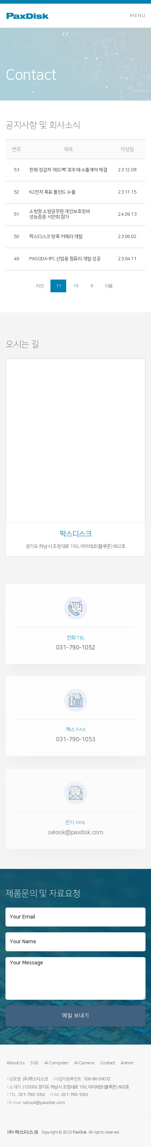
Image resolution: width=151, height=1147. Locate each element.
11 (58, 286)
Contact (107, 1063)
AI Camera (84, 1063)
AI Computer (56, 1063)
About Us (15, 1063)
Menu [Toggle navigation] (138, 16)
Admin (127, 1063)
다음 (109, 286)
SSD (34, 1063)
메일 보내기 (75, 1016)
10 (75, 286)
